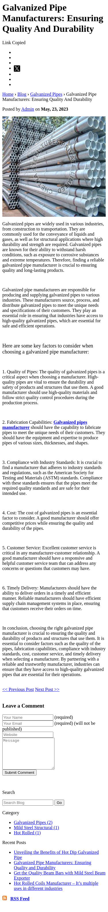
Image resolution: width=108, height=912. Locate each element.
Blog (21, 94)
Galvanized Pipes (46, 94)
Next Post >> (47, 689)
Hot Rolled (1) (27, 838)
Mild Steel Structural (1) (36, 833)
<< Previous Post (18, 689)
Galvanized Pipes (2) (33, 828)
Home (8, 94)
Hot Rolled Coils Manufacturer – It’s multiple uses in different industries (56, 892)
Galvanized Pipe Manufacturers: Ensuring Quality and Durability (52, 871)
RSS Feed (19, 904)
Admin (27, 109)
